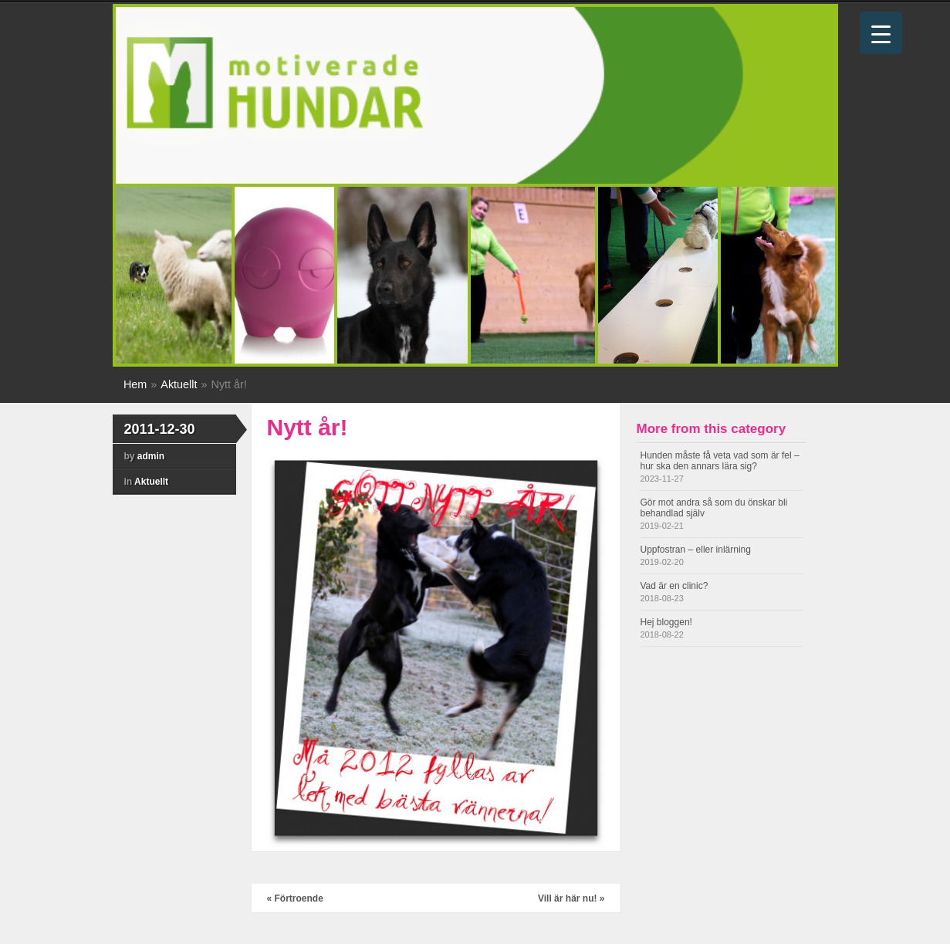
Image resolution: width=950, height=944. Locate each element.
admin (150, 456)
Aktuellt (179, 384)
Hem (135, 384)
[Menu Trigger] (881, 33)
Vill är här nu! (571, 898)
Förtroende (295, 898)
